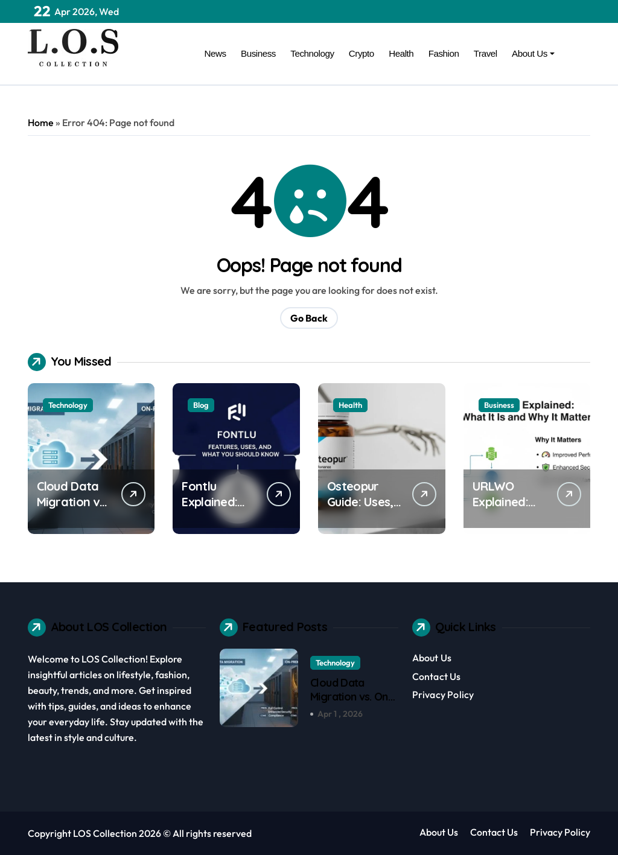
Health (401, 53)
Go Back (309, 318)
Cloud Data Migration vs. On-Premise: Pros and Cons (354, 704)
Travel (485, 53)
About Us (533, 53)
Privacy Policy (443, 694)
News (215, 53)
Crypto (361, 53)
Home (41, 122)
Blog (201, 405)
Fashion (443, 53)
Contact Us (436, 676)
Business (258, 53)
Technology (312, 53)
